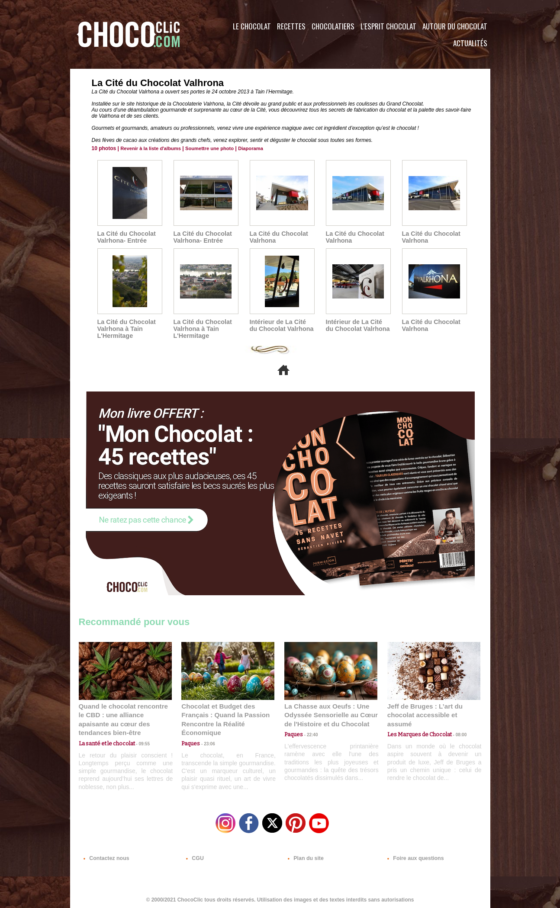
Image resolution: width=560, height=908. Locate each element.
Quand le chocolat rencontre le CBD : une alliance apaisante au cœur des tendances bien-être (125, 714)
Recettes (291, 26)
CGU (193, 856)
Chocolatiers (333, 26)
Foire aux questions (413, 856)
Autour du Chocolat (454, 26)
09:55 (139, 733)
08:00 (455, 725)
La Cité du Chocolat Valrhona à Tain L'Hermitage (125, 328)
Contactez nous (105, 856)
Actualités (470, 43)
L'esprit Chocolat (388, 26)
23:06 (206, 742)
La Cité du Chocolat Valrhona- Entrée (125, 237)
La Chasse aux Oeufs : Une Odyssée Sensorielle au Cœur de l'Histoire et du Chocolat (327, 714)
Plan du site (304, 856)
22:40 (309, 733)
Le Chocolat (252, 26)
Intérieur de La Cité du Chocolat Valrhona (282, 325)
